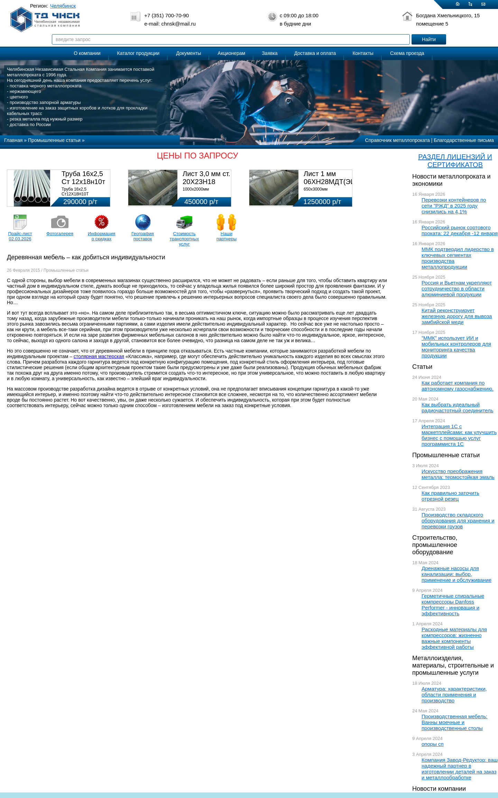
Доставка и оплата (315, 53)
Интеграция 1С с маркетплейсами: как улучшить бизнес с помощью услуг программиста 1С (459, 435)
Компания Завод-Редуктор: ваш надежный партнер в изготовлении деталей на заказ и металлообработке (460, 768)
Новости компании (439, 788)
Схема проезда (407, 53)
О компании (87, 53)
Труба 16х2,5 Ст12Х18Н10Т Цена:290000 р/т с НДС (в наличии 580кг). (84, 196)
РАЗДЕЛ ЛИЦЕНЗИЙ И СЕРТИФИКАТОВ (455, 161)
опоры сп (433, 744)
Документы (188, 53)
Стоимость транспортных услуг (184, 239)
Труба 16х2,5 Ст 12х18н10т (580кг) (83, 181)
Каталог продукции (138, 53)
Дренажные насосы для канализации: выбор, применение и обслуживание (456, 574)
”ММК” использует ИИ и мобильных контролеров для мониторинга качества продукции (456, 346)
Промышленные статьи (446, 455)
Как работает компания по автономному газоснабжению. (458, 386)
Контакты (362, 53)
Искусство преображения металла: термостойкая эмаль (458, 474)
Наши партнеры (226, 236)
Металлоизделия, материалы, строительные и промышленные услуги (453, 665)
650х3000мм (316, 189)
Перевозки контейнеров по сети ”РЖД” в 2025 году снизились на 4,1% (454, 205)
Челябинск (63, 6)
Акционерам (231, 53)
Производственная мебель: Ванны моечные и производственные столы (455, 722)
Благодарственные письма (464, 140)
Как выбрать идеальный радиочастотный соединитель (458, 407)
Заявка (269, 53)
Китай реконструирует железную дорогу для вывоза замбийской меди (457, 316)
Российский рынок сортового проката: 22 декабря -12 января (460, 230)
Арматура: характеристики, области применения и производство (454, 694)
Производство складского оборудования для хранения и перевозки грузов (458, 520)
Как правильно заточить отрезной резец (450, 496)
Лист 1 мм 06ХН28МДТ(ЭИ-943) (338, 177)
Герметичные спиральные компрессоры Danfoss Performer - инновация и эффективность (453, 604)
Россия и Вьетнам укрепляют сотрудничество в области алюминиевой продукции (457, 288)
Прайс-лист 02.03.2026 (20, 236)
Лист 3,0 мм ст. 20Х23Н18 (206, 177)
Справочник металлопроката (397, 140)
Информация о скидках (102, 236)
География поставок (142, 236)
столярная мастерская (99, 356)
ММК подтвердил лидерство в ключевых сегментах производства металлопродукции (458, 258)
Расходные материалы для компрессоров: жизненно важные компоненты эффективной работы (454, 638)
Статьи (422, 366)
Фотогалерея (59, 233)
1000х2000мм (196, 189)
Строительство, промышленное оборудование (434, 545)
